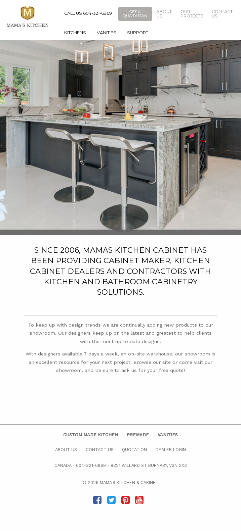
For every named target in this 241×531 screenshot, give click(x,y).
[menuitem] (75, 33)
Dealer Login (171, 449)
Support (137, 32)
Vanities (106, 32)
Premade (138, 434)
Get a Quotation (135, 13)
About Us (164, 13)
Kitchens (75, 32)
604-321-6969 (91, 465)
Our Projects (191, 13)
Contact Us (222, 13)
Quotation (134, 449)
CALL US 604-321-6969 (88, 13)
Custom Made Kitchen (90, 434)
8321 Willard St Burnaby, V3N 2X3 (149, 465)
